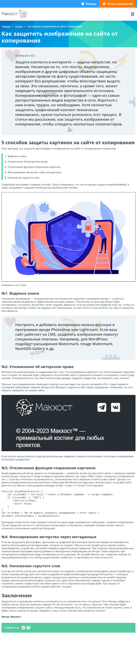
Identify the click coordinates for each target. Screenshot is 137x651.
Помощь (91, 4)
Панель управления (119, 4)
